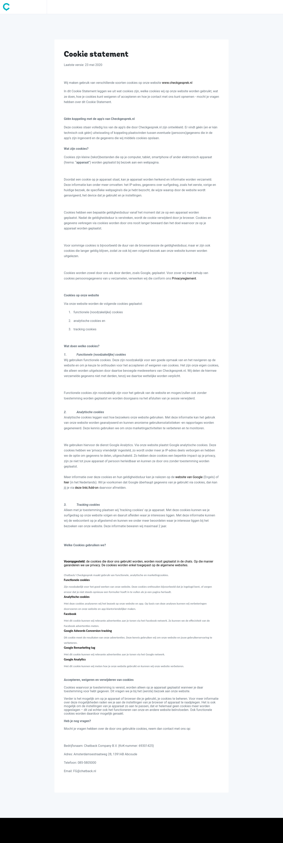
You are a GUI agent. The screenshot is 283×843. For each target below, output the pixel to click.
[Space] (25, 7)
